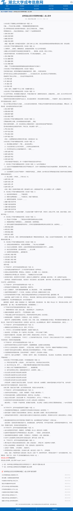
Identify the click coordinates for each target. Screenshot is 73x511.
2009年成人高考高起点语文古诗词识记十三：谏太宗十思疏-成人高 (26, 464)
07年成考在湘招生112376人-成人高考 (10, 489)
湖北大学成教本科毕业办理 (8, 483)
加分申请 (51, 6)
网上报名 (65, 8)
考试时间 (65, 6)
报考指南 (7, 8)
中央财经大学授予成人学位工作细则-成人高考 (10, 480)
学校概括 (21, 6)
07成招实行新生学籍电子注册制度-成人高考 (10, 492)
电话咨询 (18, 509)
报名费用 (36, 8)
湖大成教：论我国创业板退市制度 (10, 478)
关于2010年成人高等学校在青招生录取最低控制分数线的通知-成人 (10, 486)
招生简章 (21, 8)
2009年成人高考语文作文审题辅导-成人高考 (19, 467)
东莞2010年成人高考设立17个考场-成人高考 (10, 495)
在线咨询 (54, 509)
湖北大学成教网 (4, 11)
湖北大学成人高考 (32, 19)
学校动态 (10, 11)
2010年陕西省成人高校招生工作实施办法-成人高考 (10, 475)
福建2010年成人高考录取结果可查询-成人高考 (10, 500)
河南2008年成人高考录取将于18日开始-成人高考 (10, 498)
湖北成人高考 (5, 458)
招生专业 (36, 6)
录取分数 (51, 8)
